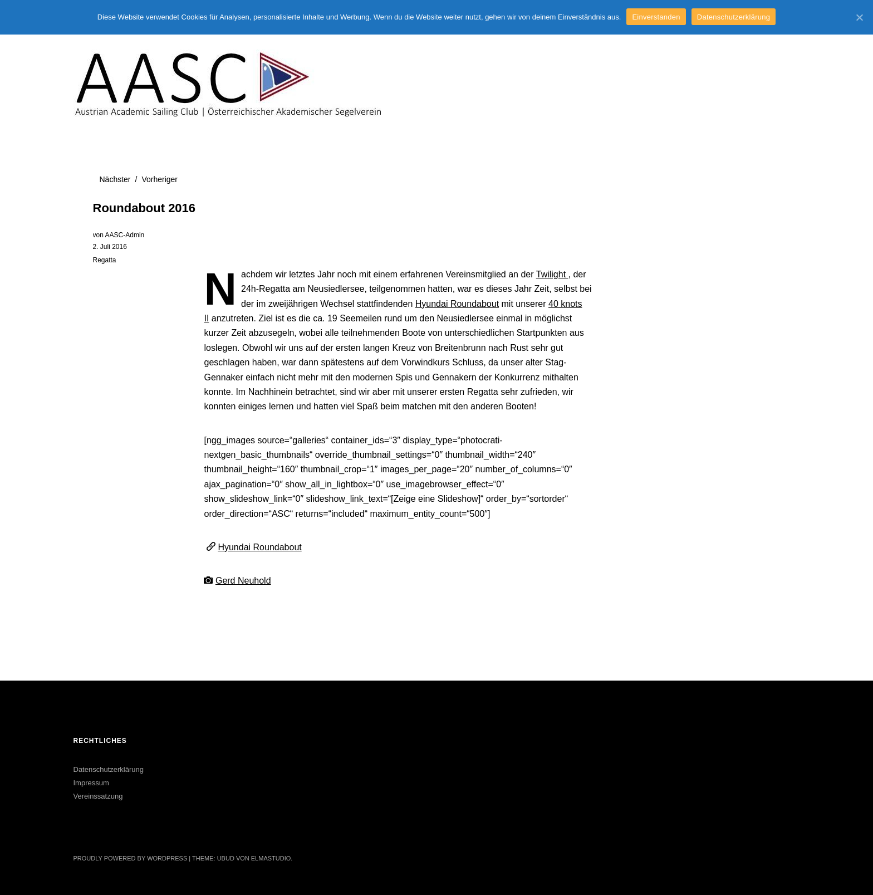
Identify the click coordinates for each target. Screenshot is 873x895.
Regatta (104, 260)
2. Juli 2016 (110, 247)
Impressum (91, 783)
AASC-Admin (125, 235)
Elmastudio (271, 858)
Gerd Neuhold (243, 580)
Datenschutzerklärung (108, 769)
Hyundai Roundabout (457, 304)
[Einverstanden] (859, 17)
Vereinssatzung (98, 796)
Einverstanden (656, 17)
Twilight (552, 274)
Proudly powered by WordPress (130, 858)
